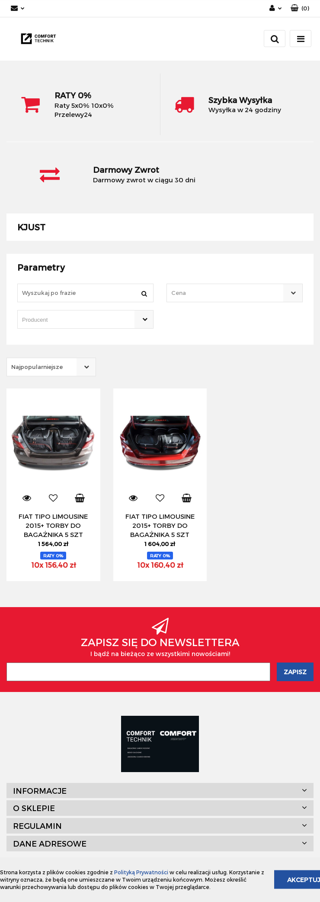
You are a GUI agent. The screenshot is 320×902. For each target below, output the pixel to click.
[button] (300, 8)
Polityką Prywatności (141, 872)
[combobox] (234, 293)
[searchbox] (73, 320)
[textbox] (227, 292)
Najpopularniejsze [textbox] (37, 366)
